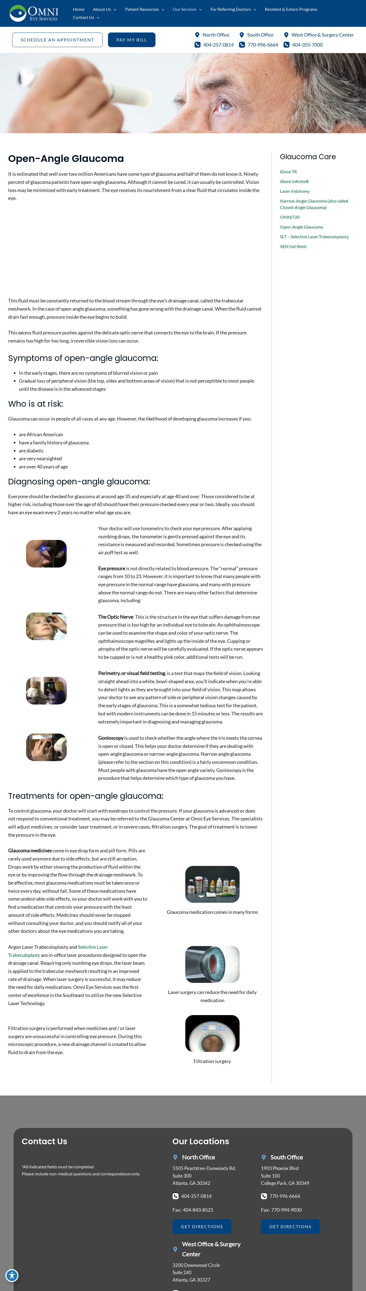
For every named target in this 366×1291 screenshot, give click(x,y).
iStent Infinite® (294, 181)
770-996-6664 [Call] (263, 45)
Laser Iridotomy (295, 191)
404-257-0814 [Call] (218, 45)
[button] (57, 39)
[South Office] (256, 35)
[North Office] (212, 35)
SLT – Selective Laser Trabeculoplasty (314, 236)
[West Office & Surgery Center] (319, 35)
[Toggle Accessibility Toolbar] (11, 1279)
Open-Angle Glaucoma (301, 226)
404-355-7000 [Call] (307, 45)
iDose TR (288, 171)
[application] (113, 9)
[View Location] (206, 1177)
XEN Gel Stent (293, 246)
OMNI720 (290, 217)
